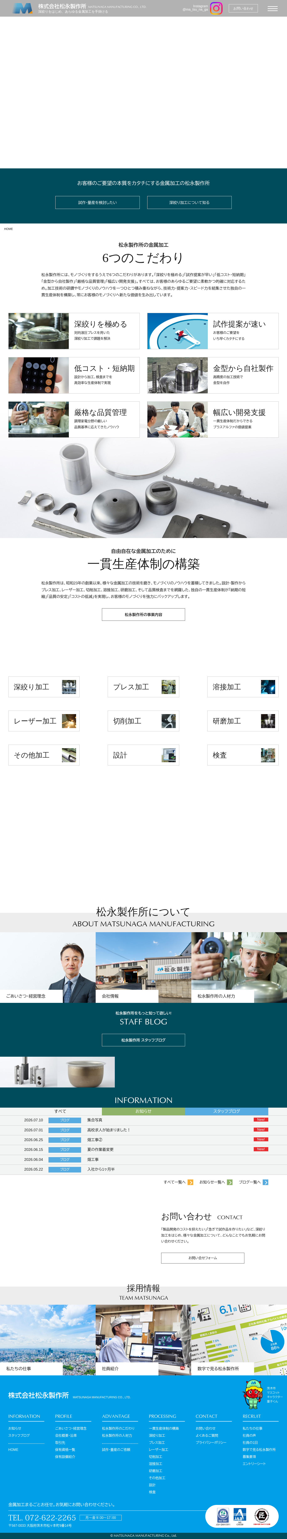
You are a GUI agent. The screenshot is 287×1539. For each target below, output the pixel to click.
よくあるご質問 (207, 1435)
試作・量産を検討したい (97, 203)
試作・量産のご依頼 (116, 1449)
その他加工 (31, 755)
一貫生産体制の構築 (164, 1428)
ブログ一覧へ (250, 1182)
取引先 (60, 1442)
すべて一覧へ (175, 1182)
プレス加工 (131, 687)
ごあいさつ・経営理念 (71, 1428)
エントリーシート (254, 1464)
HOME (8, 229)
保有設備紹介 (65, 1457)
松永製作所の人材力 (117, 1435)
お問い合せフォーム (203, 1258)
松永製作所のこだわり (118, 1428)
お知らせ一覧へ (212, 1182)
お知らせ (14, 1428)
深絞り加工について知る (189, 203)
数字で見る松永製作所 (259, 1449)
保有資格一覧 (65, 1449)
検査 (220, 755)
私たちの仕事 (252, 1428)
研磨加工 (227, 721)
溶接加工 (227, 687)
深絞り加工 (31, 687)
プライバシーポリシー (211, 1442)
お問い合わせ (205, 1428)
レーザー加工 (35, 721)
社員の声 (249, 1435)
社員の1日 (250, 1442)
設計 (120, 755)
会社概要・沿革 (66, 1435)
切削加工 (127, 721)
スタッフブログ (19, 1435)
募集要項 (249, 1457)
